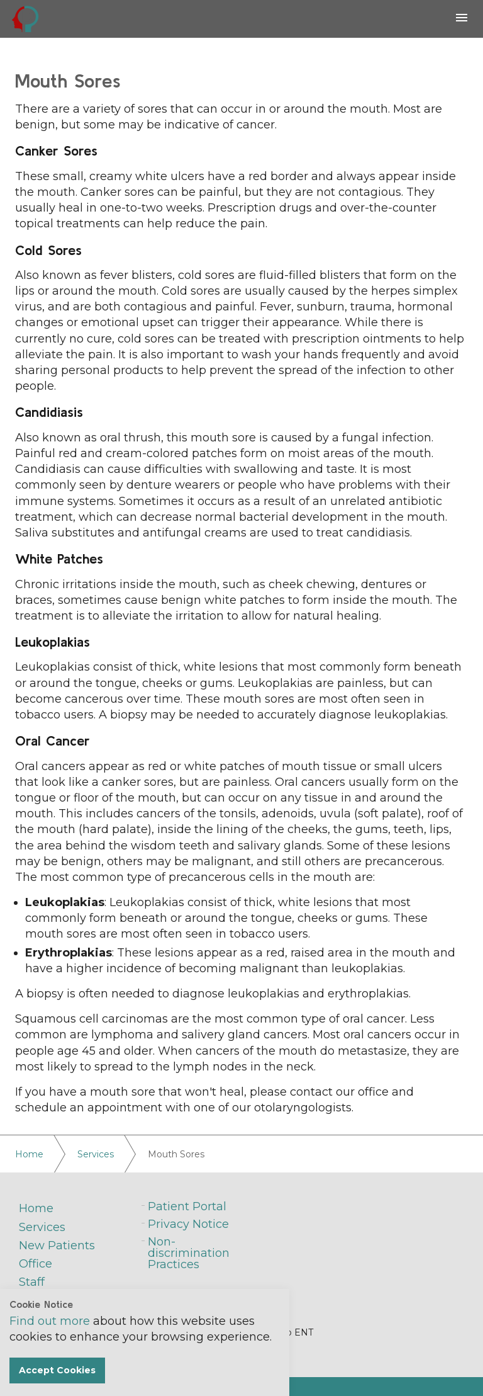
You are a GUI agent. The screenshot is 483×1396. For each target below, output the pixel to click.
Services (42, 1227)
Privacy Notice (188, 1224)
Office (35, 1264)
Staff (32, 1282)
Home (36, 1208)
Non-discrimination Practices (189, 1253)
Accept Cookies (57, 1370)
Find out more (49, 1321)
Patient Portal (187, 1206)
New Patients (57, 1245)
